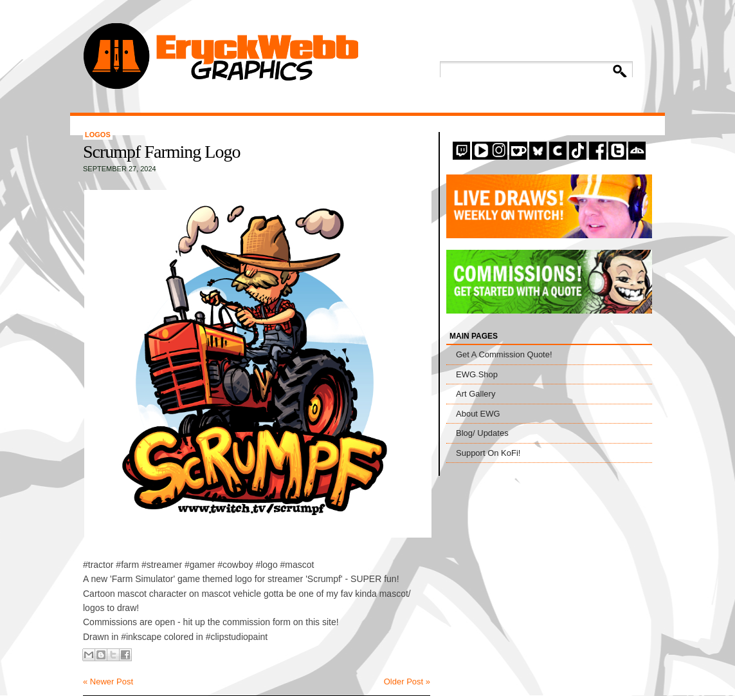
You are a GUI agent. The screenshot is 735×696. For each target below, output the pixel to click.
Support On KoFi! (488, 453)
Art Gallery (475, 394)
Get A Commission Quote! (504, 354)
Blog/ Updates (482, 433)
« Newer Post (108, 681)
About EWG (478, 414)
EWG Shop (477, 374)
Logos (98, 134)
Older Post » (407, 681)
